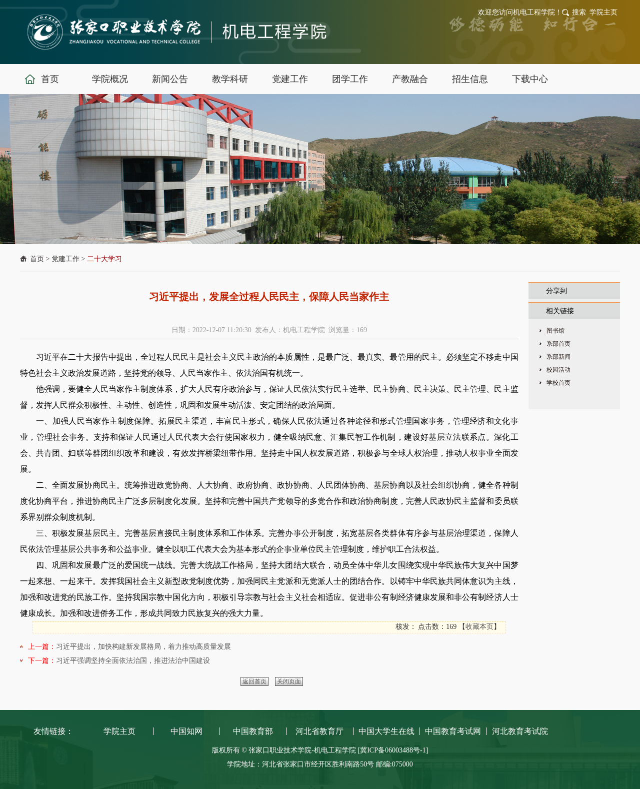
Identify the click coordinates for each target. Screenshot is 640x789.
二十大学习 (104, 259)
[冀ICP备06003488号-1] (393, 750)
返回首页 (254, 681)
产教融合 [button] (410, 79)
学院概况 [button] (110, 79)
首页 (37, 259)
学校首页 (558, 382)
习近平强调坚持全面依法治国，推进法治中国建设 (133, 660)
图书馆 (555, 330)
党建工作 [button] (290, 79)
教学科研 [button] (230, 79)
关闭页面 (289, 681)
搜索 (579, 12)
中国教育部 (253, 731)
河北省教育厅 (320, 731)
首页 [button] (50, 79)
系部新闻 (558, 356)
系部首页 (558, 343)
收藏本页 (480, 626)
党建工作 (66, 259)
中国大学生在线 (386, 731)
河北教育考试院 (520, 731)
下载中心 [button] (530, 79)
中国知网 (186, 731)
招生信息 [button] (470, 79)
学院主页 (604, 12)
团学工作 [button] (350, 79)
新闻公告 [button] (170, 79)
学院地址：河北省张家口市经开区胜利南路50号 (301, 764)
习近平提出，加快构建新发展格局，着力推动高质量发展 (143, 646)
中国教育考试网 (453, 731)
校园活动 (558, 369)
